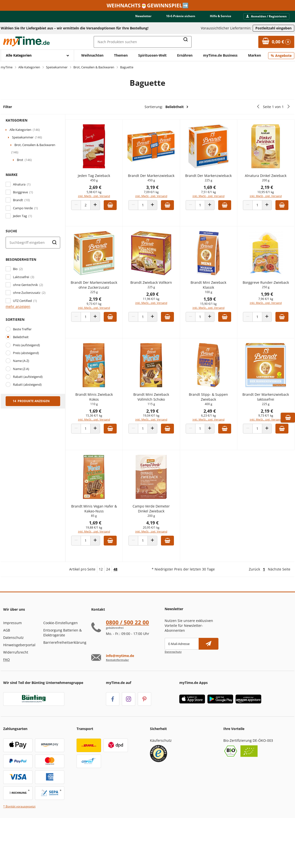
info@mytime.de (120, 675)
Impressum (12, 642)
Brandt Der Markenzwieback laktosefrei (266, 409)
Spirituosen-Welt (152, 55)
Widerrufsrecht (15, 671)
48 (115, 588)
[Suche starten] (54, 242)
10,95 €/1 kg (266, 194)
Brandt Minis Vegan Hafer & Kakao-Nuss (100, 520)
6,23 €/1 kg (211, 428)
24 (108, 588)
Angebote (283, 55)
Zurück (254, 588)
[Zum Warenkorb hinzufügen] (116, 212)
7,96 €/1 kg (266, 311)
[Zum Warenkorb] (276, 42)
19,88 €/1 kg (100, 539)
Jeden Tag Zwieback (100, 178)
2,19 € (268, 190)
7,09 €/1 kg (155, 199)
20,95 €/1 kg (156, 539)
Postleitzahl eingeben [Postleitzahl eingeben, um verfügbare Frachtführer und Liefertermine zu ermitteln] (273, 28)
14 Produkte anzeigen (31, 401)
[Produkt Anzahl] (92, 212)
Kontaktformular (117, 679)
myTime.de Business (220, 55)
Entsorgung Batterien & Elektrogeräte (62, 652)
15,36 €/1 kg (100, 428)
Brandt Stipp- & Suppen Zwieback (211, 409)
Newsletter (143, 16)
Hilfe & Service (220, 16)
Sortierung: (167, 107)
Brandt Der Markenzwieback (156, 180)
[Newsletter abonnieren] (208, 663)
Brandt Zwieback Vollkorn (156, 289)
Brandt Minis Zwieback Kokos (100, 409)
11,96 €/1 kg (156, 306)
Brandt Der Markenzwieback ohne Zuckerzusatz (100, 294)
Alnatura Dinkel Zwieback (266, 178)
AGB (6, 649)
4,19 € (157, 535)
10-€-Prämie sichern (180, 16)
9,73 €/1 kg (100, 316)
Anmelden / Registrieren (266, 16)
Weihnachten (92, 55)
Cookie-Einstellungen (60, 642)
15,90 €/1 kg (211, 311)
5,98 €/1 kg (100, 194)
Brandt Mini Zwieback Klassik (211, 292)
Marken (254, 55)
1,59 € (212, 306)
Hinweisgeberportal (19, 664)
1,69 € (212, 195)
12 (101, 588)
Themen (121, 55)
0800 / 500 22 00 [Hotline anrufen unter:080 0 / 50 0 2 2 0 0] (127, 641)
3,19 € (157, 195)
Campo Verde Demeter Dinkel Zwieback (155, 520)
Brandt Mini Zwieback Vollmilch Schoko (156, 409)
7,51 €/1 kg (211, 199)
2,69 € (101, 190)
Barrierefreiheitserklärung (64, 661)
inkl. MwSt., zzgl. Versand (100, 198)
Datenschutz (13, 657)
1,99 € (268, 306)
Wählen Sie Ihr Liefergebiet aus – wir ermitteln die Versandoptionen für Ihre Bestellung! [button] (74, 28)
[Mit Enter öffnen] (37, 55)
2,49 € (212, 423)
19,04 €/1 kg (156, 428)
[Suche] (33, 242)
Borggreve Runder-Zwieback (266, 292)
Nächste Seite (279, 588)
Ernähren (185, 55)
